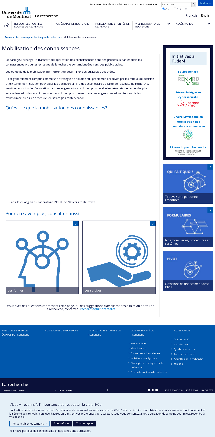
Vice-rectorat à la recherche (142, 332)
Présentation (138, 343)
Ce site (166, 9)
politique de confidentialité (38, 430)
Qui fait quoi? (65, 390)
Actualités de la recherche (189, 359)
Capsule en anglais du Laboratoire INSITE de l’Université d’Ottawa (52, 202)
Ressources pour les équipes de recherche (38, 37)
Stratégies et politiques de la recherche (147, 365)
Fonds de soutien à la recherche (149, 372)
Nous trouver (181, 344)
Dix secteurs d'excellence (145, 353)
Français (191, 15)
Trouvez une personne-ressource (182, 198)
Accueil (8, 37)
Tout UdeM (180, 9)
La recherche (46, 16)
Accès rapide (182, 330)
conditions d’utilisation (76, 430)
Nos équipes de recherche (61, 330)
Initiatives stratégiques (144, 358)
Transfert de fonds (185, 354)
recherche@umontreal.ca (97, 309)
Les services (93, 290)
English (206, 15)
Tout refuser (61, 423)
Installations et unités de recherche (104, 332)
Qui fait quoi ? (182, 339)
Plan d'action (138, 348)
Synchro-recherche (185, 349)
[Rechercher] (193, 4)
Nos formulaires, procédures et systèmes (187, 242)
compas (178, 363)
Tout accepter (84, 423)
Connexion (150, 4)
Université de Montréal (16, 12)
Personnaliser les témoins (29, 423)
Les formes (16, 290)
